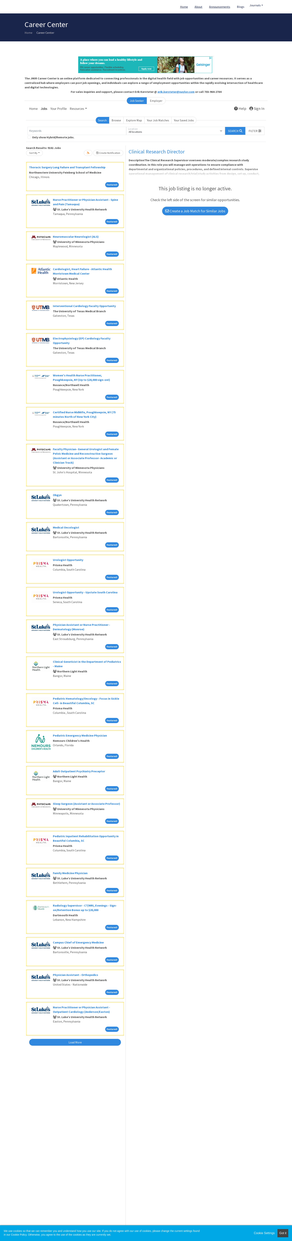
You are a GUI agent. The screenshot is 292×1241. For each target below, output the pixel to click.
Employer (156, 101)
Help (240, 108)
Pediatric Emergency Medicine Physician (80, 735)
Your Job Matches (158, 120)
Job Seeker (137, 101)
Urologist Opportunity (68, 560)
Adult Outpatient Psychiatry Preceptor (79, 771)
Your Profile (58, 108)
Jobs (44, 108)
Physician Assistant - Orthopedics (75, 975)
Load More (75, 1042)
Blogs (240, 7)
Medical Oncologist (66, 527)
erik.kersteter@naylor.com (176, 92)
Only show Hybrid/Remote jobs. (53, 137)
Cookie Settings (264, 1233)
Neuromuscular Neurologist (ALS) (76, 236)
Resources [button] (77, 108)
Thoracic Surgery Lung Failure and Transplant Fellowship (67, 167)
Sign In (256, 108)
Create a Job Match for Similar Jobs (195, 211)
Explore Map (134, 120)
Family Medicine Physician (70, 873)
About (198, 7)
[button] (254, 131)
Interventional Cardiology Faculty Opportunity (84, 306)
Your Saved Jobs (184, 120)
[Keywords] (77, 131)
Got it (282, 1233)
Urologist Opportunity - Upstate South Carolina (85, 592)
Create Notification (108, 153)
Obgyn (57, 495)
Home (184, 7)
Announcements (219, 7)
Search (102, 120)
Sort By (33, 153)
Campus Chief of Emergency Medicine (78, 942)
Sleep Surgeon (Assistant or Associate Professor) (86, 804)
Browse (116, 120)
